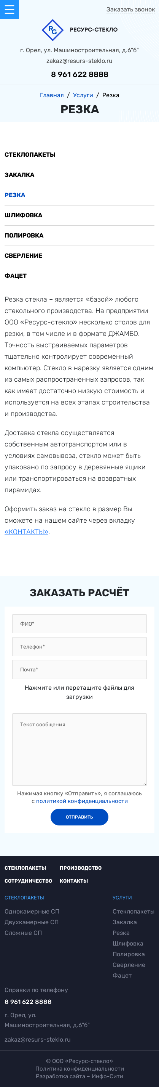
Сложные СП (23, 933)
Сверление (23, 255)
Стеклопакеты (30, 154)
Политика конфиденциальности (79, 1069)
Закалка (19, 174)
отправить (79, 817)
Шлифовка (23, 215)
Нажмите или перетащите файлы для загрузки (79, 692)
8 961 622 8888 (79, 74)
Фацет (16, 275)
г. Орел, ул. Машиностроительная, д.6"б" (79, 50)
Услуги (122, 898)
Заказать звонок (131, 9)
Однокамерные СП (32, 911)
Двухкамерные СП (32, 922)
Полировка (24, 235)
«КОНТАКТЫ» (26, 532)
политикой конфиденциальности (82, 801)
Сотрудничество (28, 881)
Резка (15, 195)
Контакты (74, 881)
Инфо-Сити (107, 1076)
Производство (81, 868)
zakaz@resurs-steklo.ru (79, 60)
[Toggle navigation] (9, 9)
